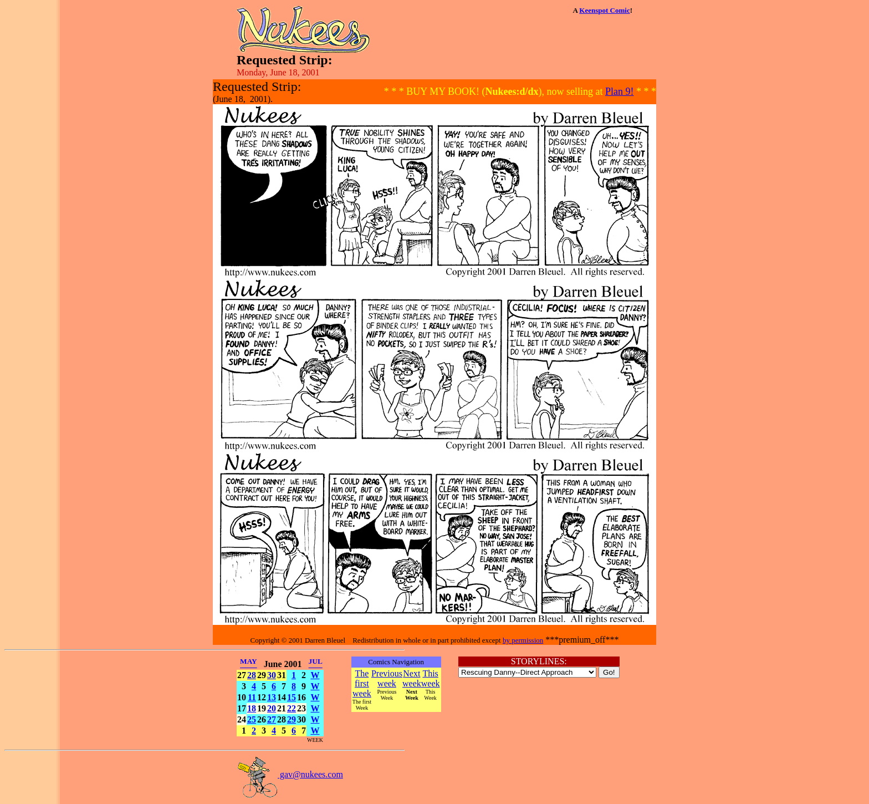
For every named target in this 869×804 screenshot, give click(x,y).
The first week (361, 683)
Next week (411, 678)
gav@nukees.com (290, 774)
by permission (523, 640)
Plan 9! (619, 91)
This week (430, 678)
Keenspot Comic (604, 10)
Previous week (386, 678)
